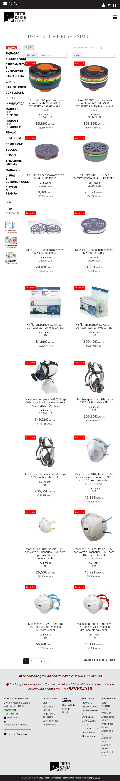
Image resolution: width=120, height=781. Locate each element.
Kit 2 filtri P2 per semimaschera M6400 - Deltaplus (45, 251)
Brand (9, 202)
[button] (114, 5)
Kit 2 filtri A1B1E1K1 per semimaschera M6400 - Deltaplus (94, 176)
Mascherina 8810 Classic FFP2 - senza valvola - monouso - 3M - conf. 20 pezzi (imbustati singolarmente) (94, 479)
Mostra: (77, 55)
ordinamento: (31, 55)
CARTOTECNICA (90, 728)
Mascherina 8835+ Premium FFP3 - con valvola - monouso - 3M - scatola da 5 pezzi (94, 627)
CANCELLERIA (89, 721)
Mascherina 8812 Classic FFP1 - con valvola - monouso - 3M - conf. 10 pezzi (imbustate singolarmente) (45, 553)
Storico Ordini (69, 705)
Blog (45, 703)
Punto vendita (49, 724)
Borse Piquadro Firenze (105, 706)
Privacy (39, 778)
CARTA (85, 724)
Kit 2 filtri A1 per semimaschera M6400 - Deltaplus (45, 176)
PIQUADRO (87, 703)
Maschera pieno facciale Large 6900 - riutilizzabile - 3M (94, 401)
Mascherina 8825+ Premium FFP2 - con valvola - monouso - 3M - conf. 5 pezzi (45, 627)
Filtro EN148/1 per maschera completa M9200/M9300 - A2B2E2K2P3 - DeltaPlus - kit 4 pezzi (94, 105)
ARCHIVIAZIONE (90, 706)
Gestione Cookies (52, 778)
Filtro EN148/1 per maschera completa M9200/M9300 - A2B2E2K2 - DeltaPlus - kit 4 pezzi (45, 105)
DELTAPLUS (11, 213)
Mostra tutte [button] (88, 736)
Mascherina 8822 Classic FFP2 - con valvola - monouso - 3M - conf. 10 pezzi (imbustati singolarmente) (94, 553)
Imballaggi (106, 713)
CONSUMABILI (89, 732)
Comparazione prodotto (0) (88, 48)
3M (9, 209)
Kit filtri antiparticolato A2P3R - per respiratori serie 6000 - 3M (94, 326)
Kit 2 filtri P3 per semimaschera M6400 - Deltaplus (94, 251)
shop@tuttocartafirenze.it (16, 724)
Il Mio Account (66, 699)
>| (47, 661)
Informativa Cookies (71, 778)
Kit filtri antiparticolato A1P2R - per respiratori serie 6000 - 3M (45, 326)
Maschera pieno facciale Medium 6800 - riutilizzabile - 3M (45, 476)
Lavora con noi (50, 721)
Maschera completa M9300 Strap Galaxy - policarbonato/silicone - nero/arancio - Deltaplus (45, 402)
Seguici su (16, 734)
